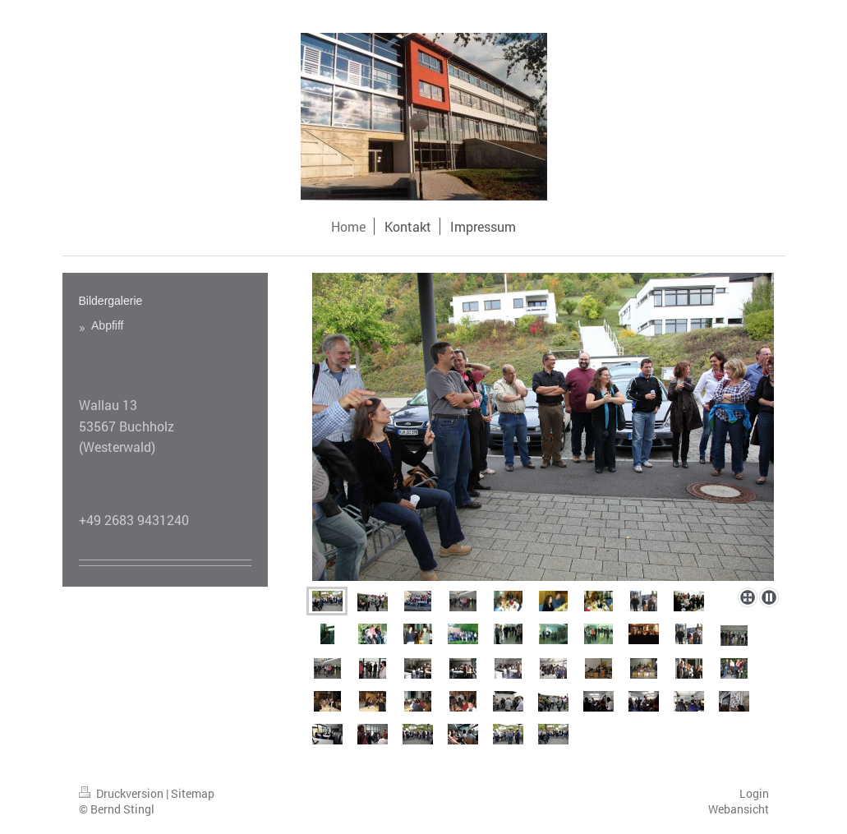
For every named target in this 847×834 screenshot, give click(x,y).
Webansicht (738, 809)
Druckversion (122, 793)
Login (754, 793)
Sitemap (192, 793)
